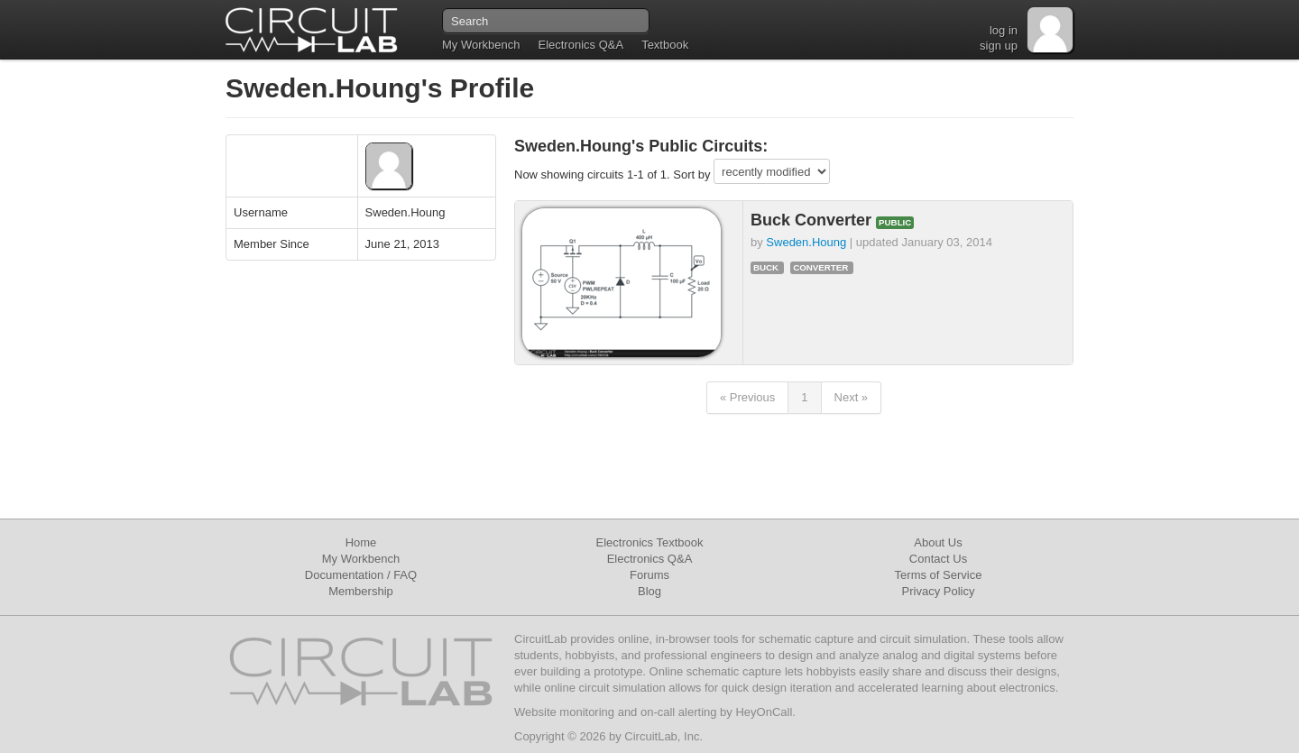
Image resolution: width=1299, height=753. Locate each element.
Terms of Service (938, 575)
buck (765, 267)
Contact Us (938, 558)
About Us (938, 542)
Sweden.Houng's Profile (380, 88)
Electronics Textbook (650, 542)
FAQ (405, 575)
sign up (999, 45)
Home (361, 542)
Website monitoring (564, 712)
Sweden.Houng (806, 242)
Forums (649, 575)
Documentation (344, 575)
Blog (649, 591)
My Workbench (481, 45)
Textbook (664, 45)
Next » (851, 397)
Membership (360, 591)
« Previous (747, 397)
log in (1004, 30)
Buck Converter (813, 220)
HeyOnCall (763, 712)
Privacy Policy (938, 591)
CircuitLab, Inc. (663, 736)
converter (820, 267)
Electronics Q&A (580, 45)
